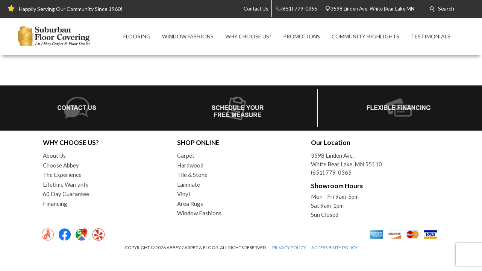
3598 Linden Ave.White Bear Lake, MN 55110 (346, 159)
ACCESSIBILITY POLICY (334, 247)
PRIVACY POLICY (289, 247)
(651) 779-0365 (331, 172)
